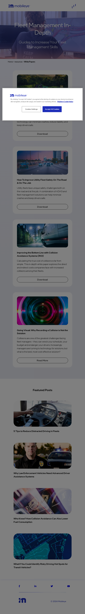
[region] (42, 104)
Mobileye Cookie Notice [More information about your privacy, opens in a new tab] (65, 101)
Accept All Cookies (52, 109)
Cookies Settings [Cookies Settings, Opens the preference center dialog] (31, 109)
